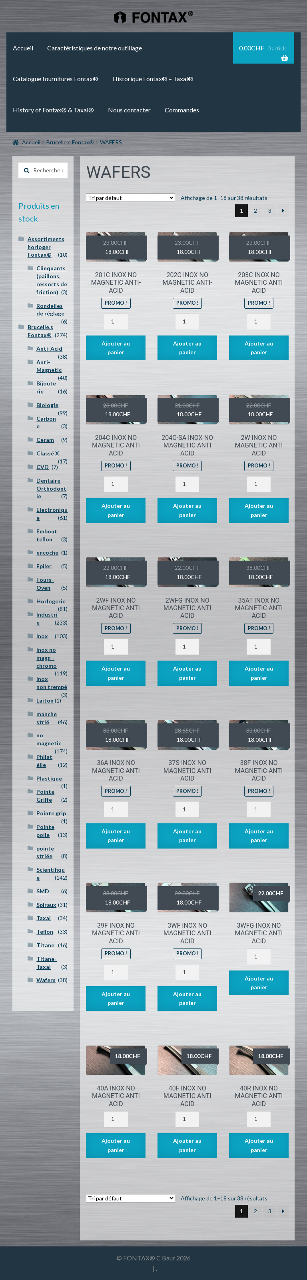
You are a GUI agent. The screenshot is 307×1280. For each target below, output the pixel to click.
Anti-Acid (49, 348)
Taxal (43, 918)
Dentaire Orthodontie (51, 488)
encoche (47, 552)
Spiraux (46, 904)
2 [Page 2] (255, 210)
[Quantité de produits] (116, 321)
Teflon (44, 931)
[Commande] (130, 198)
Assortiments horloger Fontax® (46, 247)
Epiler (44, 566)
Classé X (47, 453)
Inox (42, 636)
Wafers (46, 979)
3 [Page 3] (269, 210)
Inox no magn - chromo (46, 657)
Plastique (49, 778)
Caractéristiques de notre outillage (94, 48)
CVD (42, 466)
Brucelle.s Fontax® (70, 142)
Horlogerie (51, 601)
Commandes (182, 110)
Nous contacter (129, 110)
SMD (42, 891)
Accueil (23, 48)
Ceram (45, 439)
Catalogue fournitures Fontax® (55, 78)
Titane (45, 945)
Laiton (45, 700)
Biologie (47, 404)
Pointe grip (51, 813)
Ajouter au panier (116, 348)
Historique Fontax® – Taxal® (152, 78)
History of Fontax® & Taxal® (53, 110)
